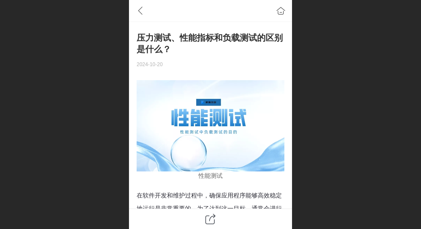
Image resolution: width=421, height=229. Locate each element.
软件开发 (155, 195)
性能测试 (210, 175)
